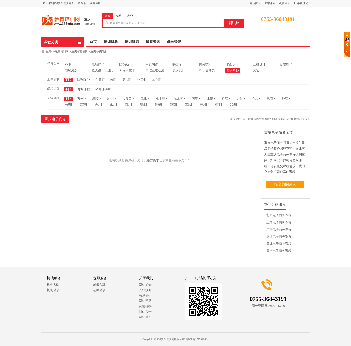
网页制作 (152, 64)
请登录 (82, 3)
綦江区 (226, 98)
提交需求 (153, 160)
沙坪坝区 (161, 98)
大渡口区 (128, 98)
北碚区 (211, 98)
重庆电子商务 (98, 51)
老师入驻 (99, 284)
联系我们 (145, 295)
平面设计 (232, 64)
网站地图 (145, 317)
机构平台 (284, 3)
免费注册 (95, 3)
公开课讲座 (103, 89)
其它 (256, 70)
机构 (119, 15)
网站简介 (145, 284)
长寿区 (69, 104)
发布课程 (269, 3)
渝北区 (256, 98)
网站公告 (145, 311)
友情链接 (145, 306)
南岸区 (196, 98)
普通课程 (83, 89)
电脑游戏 (71, 70)
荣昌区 (189, 104)
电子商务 (232, 70)
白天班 (100, 80)
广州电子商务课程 (278, 229)
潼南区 (174, 104)
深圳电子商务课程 (278, 236)
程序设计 (125, 64)
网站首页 (255, 3)
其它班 (157, 80)
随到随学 (83, 80)
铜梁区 (159, 104)
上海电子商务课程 (278, 222)
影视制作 (286, 64)
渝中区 (112, 98)
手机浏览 (302, 3)
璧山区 (144, 104)
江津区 (84, 104)
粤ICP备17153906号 (197, 339)
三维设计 (259, 64)
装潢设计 (178, 70)
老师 (130, 15)
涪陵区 (97, 98)
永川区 (114, 104)
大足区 (241, 98)
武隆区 (234, 104)
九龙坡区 (179, 98)
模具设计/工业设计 (105, 70)
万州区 (82, 98)
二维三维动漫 (155, 70)
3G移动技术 (127, 70)
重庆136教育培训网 (57, 51)
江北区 (145, 98)
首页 (93, 42)
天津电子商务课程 (278, 243)
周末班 (127, 80)
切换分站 (89, 24)
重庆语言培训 (79, 51)
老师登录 (99, 290)
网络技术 (205, 64)
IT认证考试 (207, 70)
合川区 (99, 104)
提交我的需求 (285, 184)
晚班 (113, 80)
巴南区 (271, 98)
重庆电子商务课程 (278, 251)
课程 (107, 15)
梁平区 (219, 104)
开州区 (204, 104)
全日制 (142, 80)
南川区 (129, 104)
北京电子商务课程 (278, 215)
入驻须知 (145, 290)
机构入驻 (53, 284)
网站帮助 (145, 301)
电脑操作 (98, 64)
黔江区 (286, 98)
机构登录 (53, 290)
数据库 (177, 64)
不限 (68, 64)
